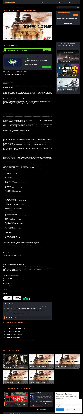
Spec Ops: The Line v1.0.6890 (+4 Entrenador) (13, 331)
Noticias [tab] (65, 45)
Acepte (60, 409)
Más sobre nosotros (68, 23)
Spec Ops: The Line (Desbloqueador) (12, 337)
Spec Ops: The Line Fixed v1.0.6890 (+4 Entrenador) (15, 328)
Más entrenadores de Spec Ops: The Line (27, 340)
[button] (80, 400)
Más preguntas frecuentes (41, 409)
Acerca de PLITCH (46, 66)
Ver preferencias (77, 409)
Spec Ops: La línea (15, 6)
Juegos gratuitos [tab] (61, 48)
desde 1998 (76, 14)
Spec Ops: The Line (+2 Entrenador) (11, 325)
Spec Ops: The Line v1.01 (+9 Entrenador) (13, 334)
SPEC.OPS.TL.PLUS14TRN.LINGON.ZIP (12, 317)
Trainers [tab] (59, 45)
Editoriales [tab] (71, 45)
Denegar (68, 409)
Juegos (8, 6)
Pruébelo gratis (47, 50)
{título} (68, 412)
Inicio (4, 6)
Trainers (22, 6)
